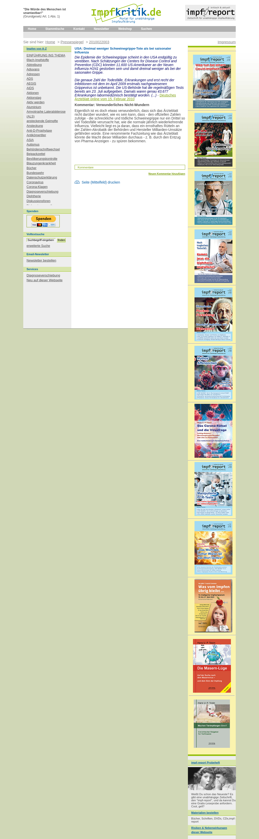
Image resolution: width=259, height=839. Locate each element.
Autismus (33, 144)
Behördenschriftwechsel (43, 149)
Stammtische (54, 29)
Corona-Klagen (37, 187)
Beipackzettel (36, 154)
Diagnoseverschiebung (42, 191)
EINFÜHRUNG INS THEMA (46, 55)
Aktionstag (34, 97)
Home (32, 29)
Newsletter (101, 29)
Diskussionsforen (38, 201)
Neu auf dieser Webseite (44, 280)
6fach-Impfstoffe (38, 60)
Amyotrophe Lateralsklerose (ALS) (46, 114)
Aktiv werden (36, 102)
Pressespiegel (71, 42)
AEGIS (31, 83)
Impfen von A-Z (37, 48)
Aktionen (33, 93)
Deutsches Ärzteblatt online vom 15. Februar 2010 (125, 97)
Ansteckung (35, 126)
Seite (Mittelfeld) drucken (101, 182)
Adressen (33, 74)
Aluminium (34, 107)
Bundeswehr (35, 173)
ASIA (30, 140)
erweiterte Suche (38, 246)
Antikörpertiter (36, 135)
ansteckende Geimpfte (42, 121)
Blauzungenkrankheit (41, 163)
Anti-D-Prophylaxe (39, 130)
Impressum (227, 42)
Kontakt (79, 29)
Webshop (125, 29)
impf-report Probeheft (205, 762)
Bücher (31, 168)
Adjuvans (33, 69)
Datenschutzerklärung (42, 177)
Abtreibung (34, 65)
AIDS (30, 88)
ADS (30, 79)
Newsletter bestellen (41, 260)
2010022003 (99, 42)
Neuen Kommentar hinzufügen (166, 173)
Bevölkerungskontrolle (42, 159)
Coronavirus (35, 182)
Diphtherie (34, 196)
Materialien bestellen (205, 812)
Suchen (146, 29)
